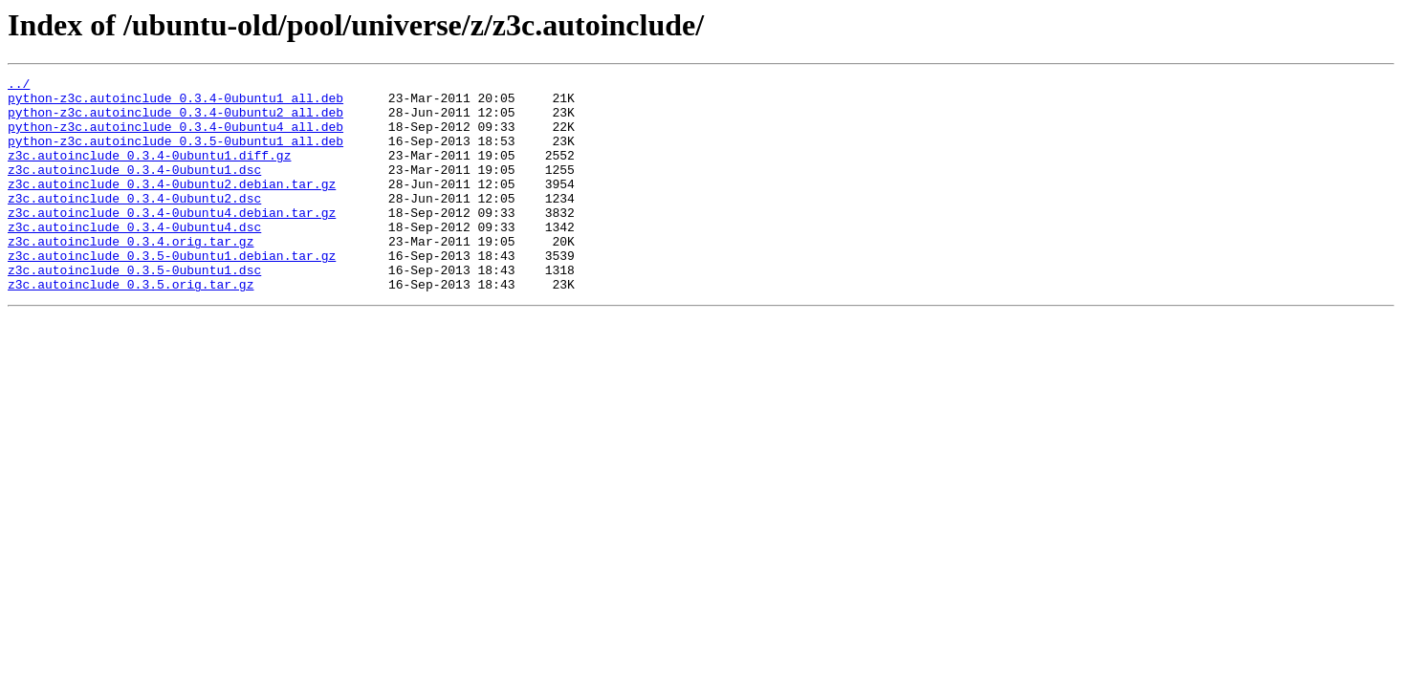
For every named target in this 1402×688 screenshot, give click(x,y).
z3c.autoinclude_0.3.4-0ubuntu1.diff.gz (149, 172)
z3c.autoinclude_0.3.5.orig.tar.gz (130, 326)
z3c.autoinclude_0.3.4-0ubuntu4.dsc (134, 258)
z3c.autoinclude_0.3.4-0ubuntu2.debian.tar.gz (172, 206)
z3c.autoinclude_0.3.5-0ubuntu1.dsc (134, 309)
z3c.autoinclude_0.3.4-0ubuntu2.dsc (134, 223)
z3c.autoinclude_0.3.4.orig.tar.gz (130, 275)
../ (19, 86)
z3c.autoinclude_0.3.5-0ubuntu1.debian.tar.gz (172, 292)
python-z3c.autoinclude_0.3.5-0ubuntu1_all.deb (175, 154)
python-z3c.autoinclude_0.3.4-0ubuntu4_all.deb (175, 137)
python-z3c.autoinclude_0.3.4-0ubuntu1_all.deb (175, 103)
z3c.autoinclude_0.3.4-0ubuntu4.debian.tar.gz (172, 240)
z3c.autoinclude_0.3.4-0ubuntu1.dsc (134, 189)
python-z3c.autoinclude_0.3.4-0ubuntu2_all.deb (175, 120)
